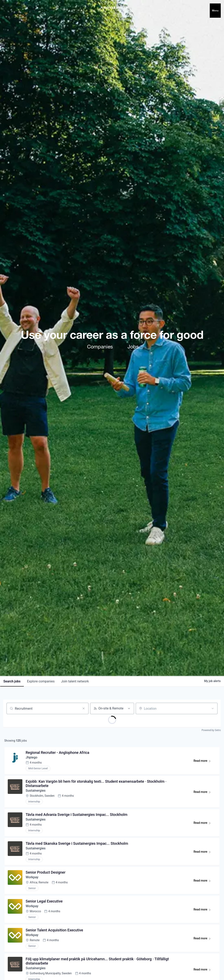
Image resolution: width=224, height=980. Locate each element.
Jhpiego (31, 757)
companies (41, 681)
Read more (204, 761)
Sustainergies (36, 790)
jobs (12, 681)
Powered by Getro (211, 730)
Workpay (32, 877)
